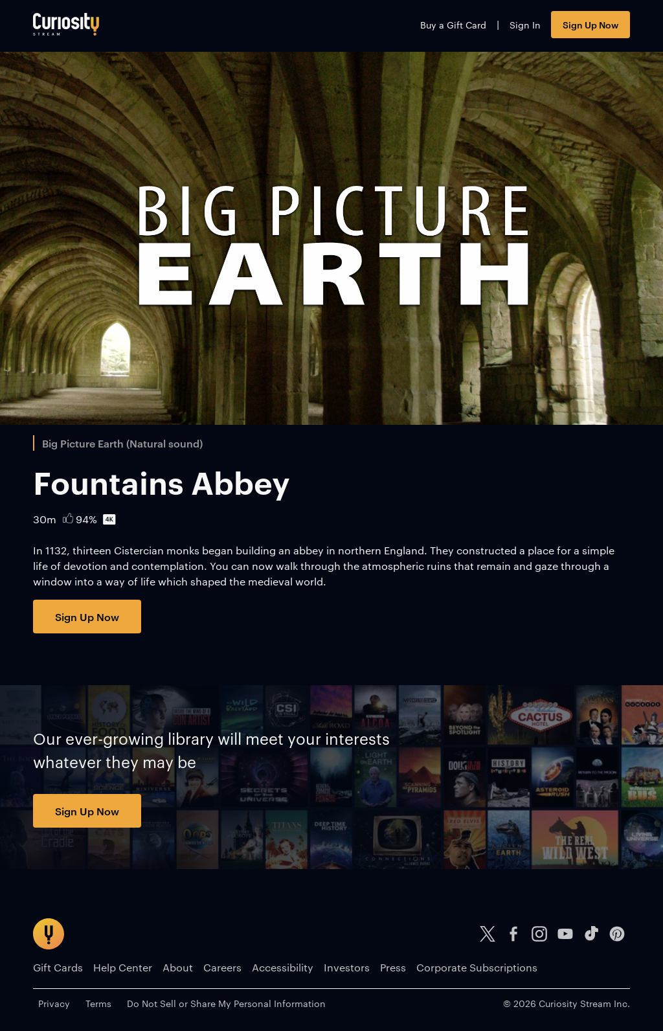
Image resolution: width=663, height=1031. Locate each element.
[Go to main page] (66, 24)
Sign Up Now (590, 24)
